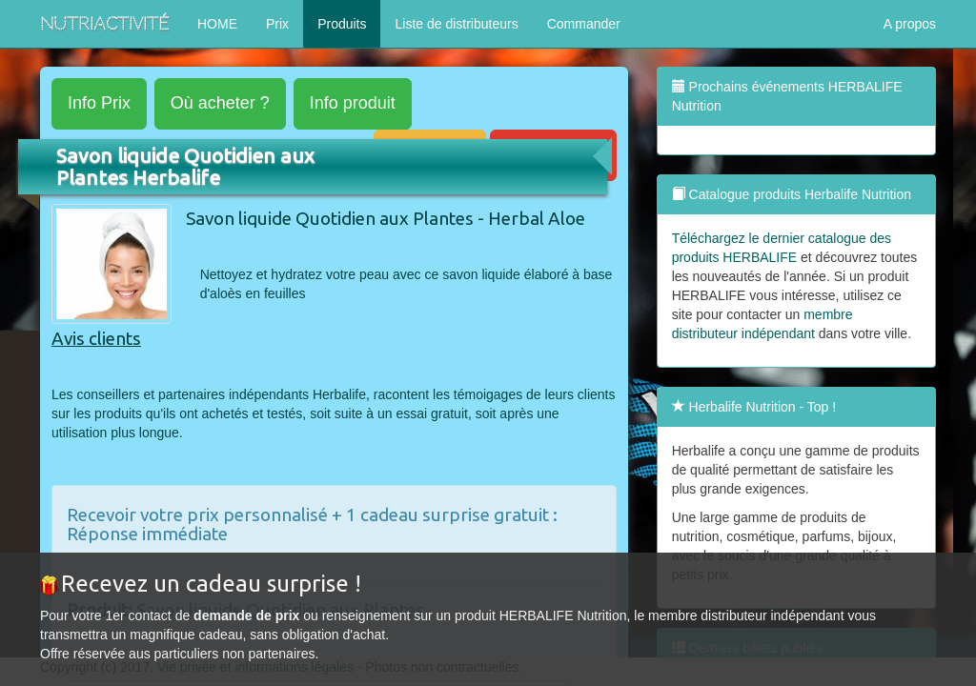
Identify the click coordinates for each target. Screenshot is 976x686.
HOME (217, 23)
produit (353, 102)
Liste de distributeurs (456, 23)
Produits (341, 23)
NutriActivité (104, 23)
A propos (910, 23)
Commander (583, 23)
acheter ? (220, 102)
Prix (277, 23)
